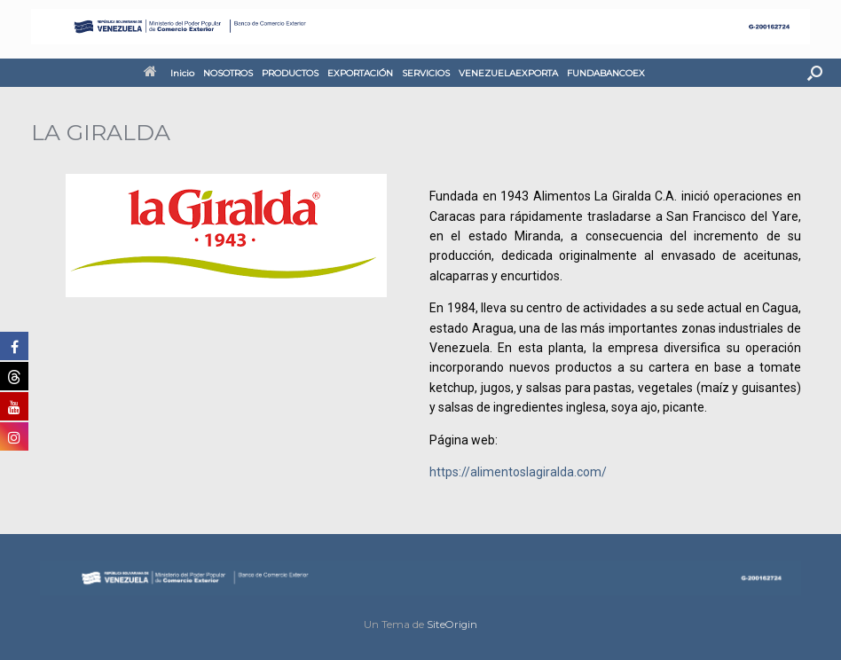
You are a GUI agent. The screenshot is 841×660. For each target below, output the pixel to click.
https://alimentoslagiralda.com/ (518, 472)
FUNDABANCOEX (606, 73)
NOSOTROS (228, 73)
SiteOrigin (452, 624)
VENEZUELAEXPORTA (508, 73)
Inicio (169, 73)
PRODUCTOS (290, 73)
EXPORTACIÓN (360, 73)
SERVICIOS (426, 73)
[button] (815, 73)
